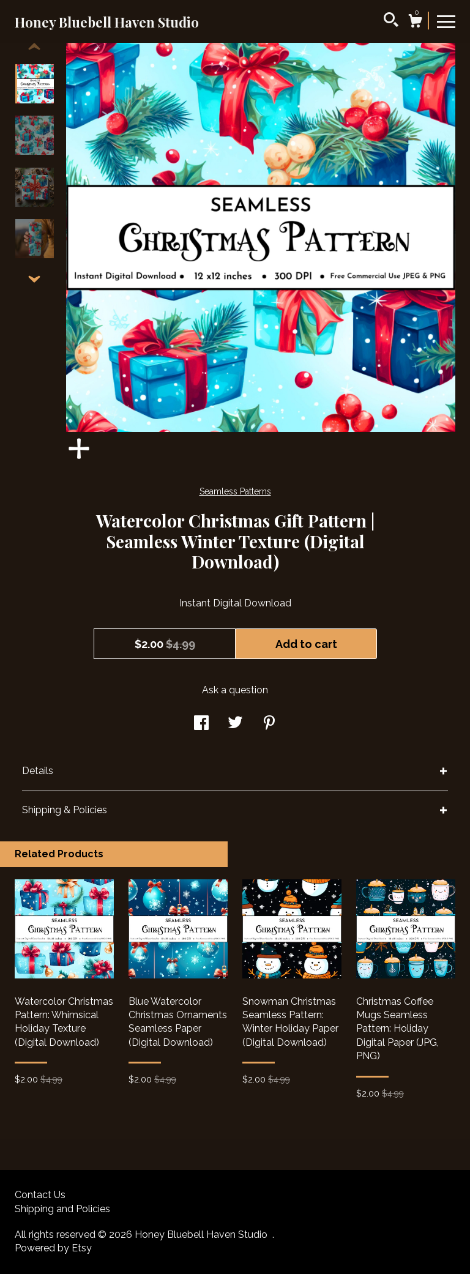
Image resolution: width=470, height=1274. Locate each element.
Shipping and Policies (62, 1209)
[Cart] (415, 22)
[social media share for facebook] (201, 724)
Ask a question (235, 690)
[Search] (391, 21)
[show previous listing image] (34, 47)
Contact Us (40, 1195)
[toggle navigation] (446, 21)
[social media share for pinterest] (269, 724)
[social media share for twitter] (235, 724)
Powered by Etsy (53, 1248)
